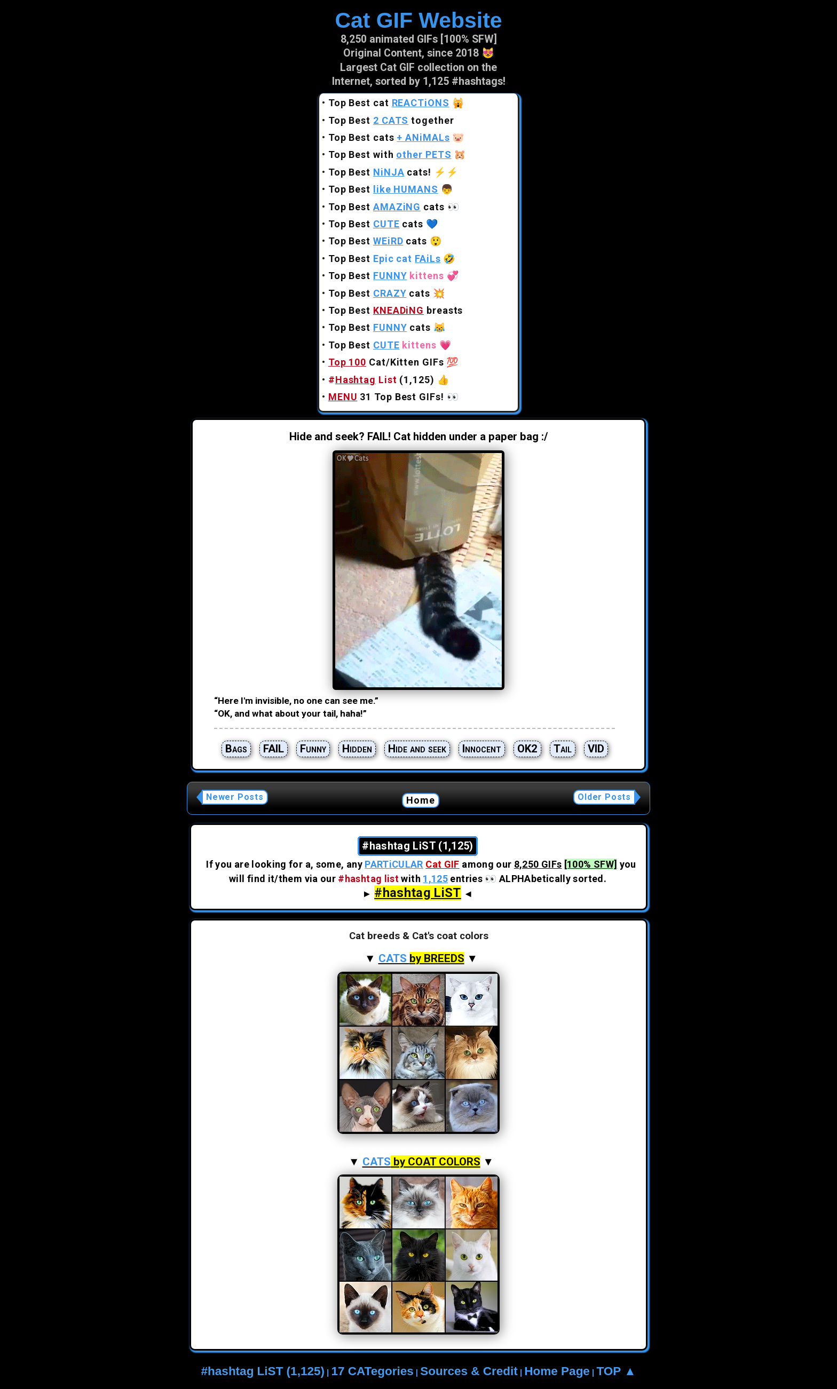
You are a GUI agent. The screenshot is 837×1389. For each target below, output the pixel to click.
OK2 (527, 748)
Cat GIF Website (418, 20)
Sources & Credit (469, 1371)
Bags (236, 748)
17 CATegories (372, 1371)
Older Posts (604, 797)
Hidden (357, 748)
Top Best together (391, 120)
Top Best (383, 189)
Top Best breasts (395, 310)
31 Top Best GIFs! (386, 396)
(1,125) (381, 379)
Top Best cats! (379, 172)
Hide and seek (417, 748)
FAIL (273, 748)
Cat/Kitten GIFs (386, 362)
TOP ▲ (616, 1371)
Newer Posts (235, 797)
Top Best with (390, 154)
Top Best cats (389, 137)
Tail (563, 748)
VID (596, 748)
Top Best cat (388, 102)
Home (421, 800)
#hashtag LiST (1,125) (263, 1371)
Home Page (557, 1371)
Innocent (481, 748)
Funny (313, 748)
